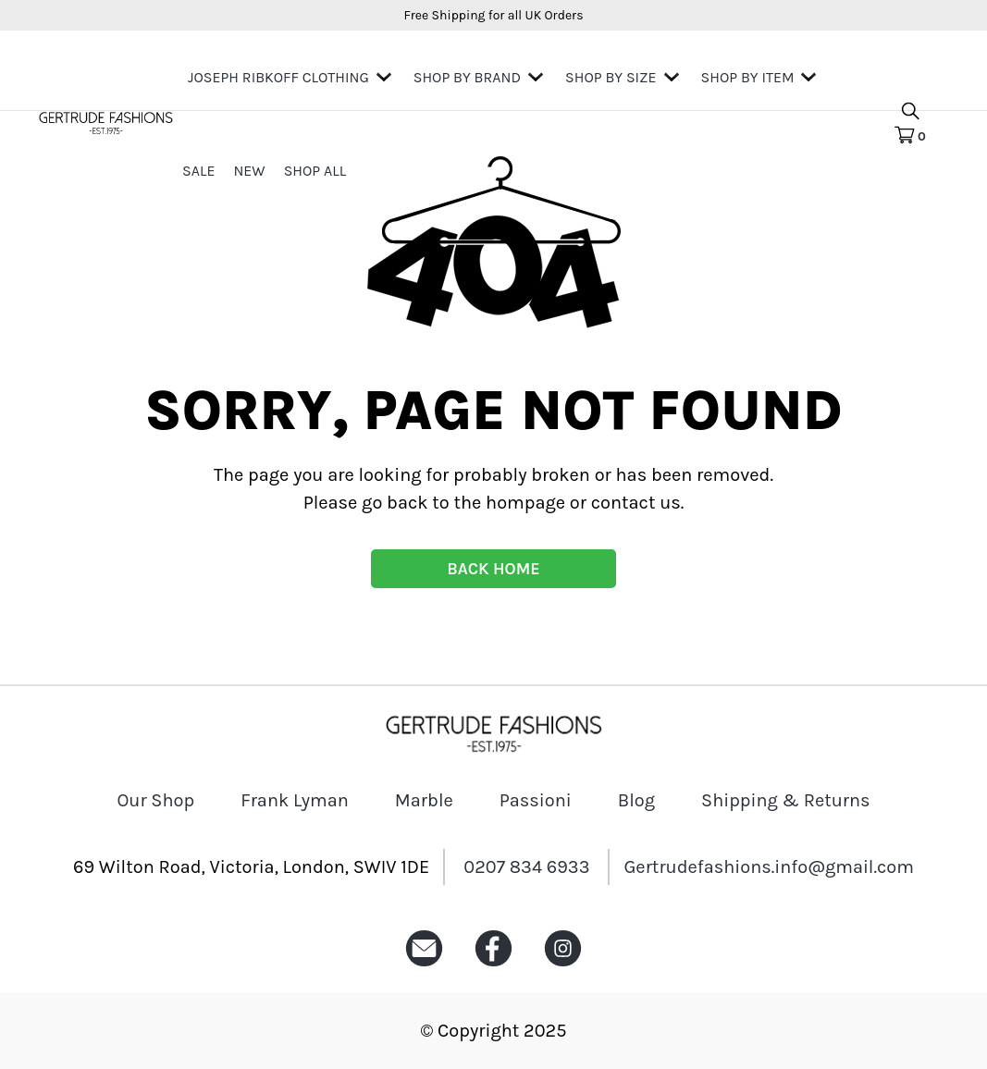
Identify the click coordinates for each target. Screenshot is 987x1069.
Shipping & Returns (785, 800)
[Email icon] (424, 967)
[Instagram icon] (562, 967)
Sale (198, 170)
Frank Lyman (295, 800)
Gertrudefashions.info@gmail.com (768, 867)
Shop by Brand (467, 77)
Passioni (536, 800)
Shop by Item (748, 77)
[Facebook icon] (493, 967)
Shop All (315, 170)
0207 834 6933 (526, 867)
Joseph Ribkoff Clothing (278, 77)
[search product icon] (910, 112)
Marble (424, 800)
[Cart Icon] (910, 136)
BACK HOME (493, 569)
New (249, 170)
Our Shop (155, 800)
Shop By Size (610, 77)
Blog (636, 800)
